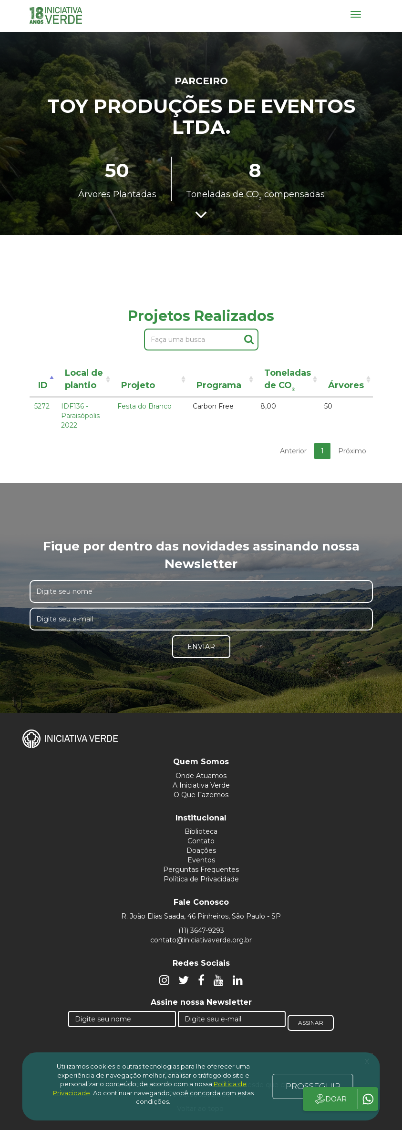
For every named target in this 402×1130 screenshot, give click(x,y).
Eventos (201, 860)
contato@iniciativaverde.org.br (201, 940)
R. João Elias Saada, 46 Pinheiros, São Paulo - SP (201, 916)
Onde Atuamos (201, 775)
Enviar (201, 646)
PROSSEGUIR (313, 1086)
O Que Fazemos (201, 794)
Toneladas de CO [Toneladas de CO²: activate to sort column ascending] (287, 381)
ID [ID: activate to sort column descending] (43, 385)
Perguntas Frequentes (201, 869)
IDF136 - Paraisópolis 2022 (80, 416)
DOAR (330, 1099)
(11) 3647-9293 (201, 930)
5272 (42, 406)
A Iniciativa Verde (201, 785)
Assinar (310, 1022)
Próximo (352, 451)
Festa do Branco (144, 406)
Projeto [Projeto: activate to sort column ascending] (138, 385)
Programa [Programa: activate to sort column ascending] (218, 385)
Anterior (293, 451)
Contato (201, 841)
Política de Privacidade (201, 879)
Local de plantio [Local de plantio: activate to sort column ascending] (84, 379)
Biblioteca (201, 831)
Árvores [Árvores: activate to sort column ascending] (346, 385)
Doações (201, 850)
